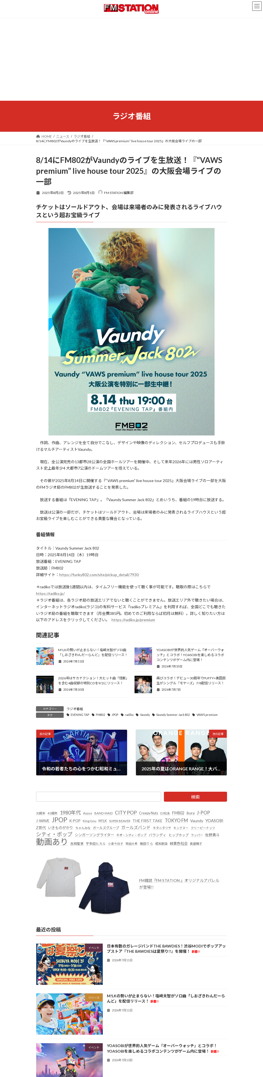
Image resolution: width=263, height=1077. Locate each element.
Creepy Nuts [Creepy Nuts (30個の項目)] (148, 813)
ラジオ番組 (74, 709)
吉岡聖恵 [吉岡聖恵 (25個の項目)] (77, 843)
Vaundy (145, 714)
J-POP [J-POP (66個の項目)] (203, 812)
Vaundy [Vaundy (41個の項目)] (196, 820)
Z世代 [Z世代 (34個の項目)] (41, 827)
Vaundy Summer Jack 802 (173, 714)
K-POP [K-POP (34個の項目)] (75, 821)
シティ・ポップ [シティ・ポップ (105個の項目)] (54, 834)
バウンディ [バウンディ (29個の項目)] (157, 835)
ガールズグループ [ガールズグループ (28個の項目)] (106, 827)
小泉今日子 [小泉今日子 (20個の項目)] (115, 843)
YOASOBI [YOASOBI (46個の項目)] (214, 820)
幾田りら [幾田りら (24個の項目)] (146, 843)
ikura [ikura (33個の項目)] (191, 813)
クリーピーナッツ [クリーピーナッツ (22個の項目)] (203, 827)
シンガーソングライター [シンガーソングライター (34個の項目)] (94, 835)
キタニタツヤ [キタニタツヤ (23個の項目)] (162, 827)
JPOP (115, 714)
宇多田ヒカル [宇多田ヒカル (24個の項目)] (96, 843)
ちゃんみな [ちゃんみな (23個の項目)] (83, 827)
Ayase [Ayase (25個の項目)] (87, 813)
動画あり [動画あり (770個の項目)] (52, 841)
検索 (195, 796)
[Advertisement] (131, 59)
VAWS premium (207, 714)
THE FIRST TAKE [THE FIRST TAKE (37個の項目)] (148, 820)
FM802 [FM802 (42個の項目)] (178, 813)
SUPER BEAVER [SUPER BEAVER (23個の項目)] (119, 821)
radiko (129, 714)
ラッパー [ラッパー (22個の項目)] (197, 835)
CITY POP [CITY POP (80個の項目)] (126, 812)
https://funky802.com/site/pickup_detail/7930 (99, 574)
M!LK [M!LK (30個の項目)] (103, 821)
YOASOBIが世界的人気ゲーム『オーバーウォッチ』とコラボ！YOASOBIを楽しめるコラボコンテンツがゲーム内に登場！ (190, 655)
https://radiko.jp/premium (133, 619)
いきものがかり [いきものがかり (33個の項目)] (60, 827)
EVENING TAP (80, 714)
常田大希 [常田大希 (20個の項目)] (131, 843)
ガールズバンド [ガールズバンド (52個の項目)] (136, 827)
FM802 (100, 714)
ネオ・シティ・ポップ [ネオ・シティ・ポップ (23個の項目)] (131, 835)
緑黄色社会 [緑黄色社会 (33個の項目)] (179, 843)
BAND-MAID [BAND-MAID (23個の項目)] (103, 813)
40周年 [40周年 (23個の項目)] (53, 813)
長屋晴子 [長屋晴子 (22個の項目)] (196, 843)
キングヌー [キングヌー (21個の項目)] (181, 827)
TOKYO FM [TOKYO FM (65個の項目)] (176, 820)
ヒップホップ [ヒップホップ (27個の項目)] (179, 835)
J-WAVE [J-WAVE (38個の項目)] (43, 820)
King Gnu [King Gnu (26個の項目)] (89, 821)
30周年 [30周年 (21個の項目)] (40, 813)
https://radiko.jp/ (50, 593)
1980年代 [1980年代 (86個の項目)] (70, 812)
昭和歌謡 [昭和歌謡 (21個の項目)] (161, 843)
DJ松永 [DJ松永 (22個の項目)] (165, 813)
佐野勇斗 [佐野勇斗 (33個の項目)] (212, 835)
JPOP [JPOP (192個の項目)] (59, 820)
